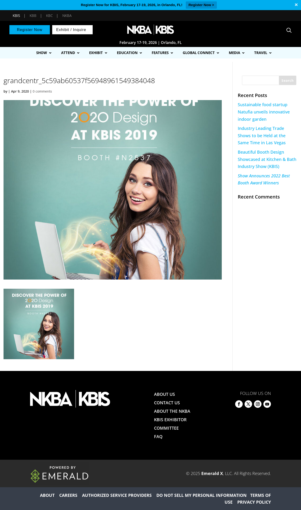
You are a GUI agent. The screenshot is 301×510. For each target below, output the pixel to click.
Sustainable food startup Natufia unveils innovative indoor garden (264, 112)
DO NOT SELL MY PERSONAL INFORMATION (201, 495)
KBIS (16, 15)
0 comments (42, 91)
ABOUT (47, 495)
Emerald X (212, 473)
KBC (49, 15)
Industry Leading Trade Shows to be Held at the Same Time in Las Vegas (262, 135)
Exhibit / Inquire (71, 30)
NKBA (66, 15)
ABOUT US (164, 394)
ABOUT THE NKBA (172, 411)
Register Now (29, 30)
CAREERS (68, 495)
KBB (33, 15)
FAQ (158, 436)
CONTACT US (167, 402)
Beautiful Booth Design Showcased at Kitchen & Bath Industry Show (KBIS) (267, 159)
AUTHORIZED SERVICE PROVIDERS (117, 495)
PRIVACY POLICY (254, 502)
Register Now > (201, 5)
